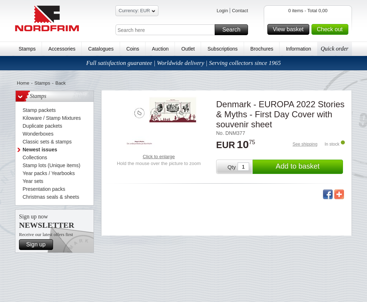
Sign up (38, 244)
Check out (331, 29)
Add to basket (308, 167)
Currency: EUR (137, 11)
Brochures (262, 49)
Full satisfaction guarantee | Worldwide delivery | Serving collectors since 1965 (183, 63)
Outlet (188, 49)
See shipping (304, 144)
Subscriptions (223, 49)
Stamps (27, 49)
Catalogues (101, 49)
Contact (240, 10)
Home (23, 83)
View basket (290, 29)
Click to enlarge (159, 156)
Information (298, 49)
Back (60, 83)
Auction (160, 49)
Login (222, 10)
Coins (132, 49)
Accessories (61, 49)
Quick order (334, 49)
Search (234, 29)
